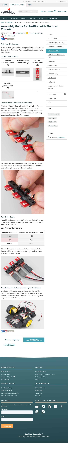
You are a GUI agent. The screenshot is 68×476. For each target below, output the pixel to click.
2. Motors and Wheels (56, 46)
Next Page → (34, 340)
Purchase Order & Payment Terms (45, 374)
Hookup (52, 122)
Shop (5, 5)
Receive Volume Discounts (9, 396)
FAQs (36, 379)
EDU (34, 1)
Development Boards (36, 18)
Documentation (17, 5)
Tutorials (9, 22)
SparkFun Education (8, 377)
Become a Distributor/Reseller (10, 393)
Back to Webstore (48, 11)
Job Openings (5, 379)
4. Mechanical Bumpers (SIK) (56, 56)
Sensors (23, 18)
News (30, 5)
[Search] (36, 11)
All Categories (52, 18)
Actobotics (53, 114)
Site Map (38, 396)
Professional (26, 1)
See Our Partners (6, 388)
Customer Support (61, 1)
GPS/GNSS (14, 18)
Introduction (52, 38)
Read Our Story (5, 371)
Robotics (52, 126)
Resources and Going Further (55, 87)
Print (49, 102)
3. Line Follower (53, 51)
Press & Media (5, 374)
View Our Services (6, 390)
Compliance (38, 393)
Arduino (52, 118)
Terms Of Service (40, 388)
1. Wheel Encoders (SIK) (56, 42)
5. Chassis (51, 61)
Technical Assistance (41, 377)
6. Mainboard (52, 65)
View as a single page (12, 340)
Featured (6, 18)
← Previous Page (9, 344)
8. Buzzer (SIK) (53, 74)
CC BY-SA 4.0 (61, 137)
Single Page (52, 98)
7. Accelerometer (54, 69)
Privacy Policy (39, 390)
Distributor (42, 1)
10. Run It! (51, 82)
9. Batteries (52, 78)
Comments (57, 94)
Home (3, 22)
